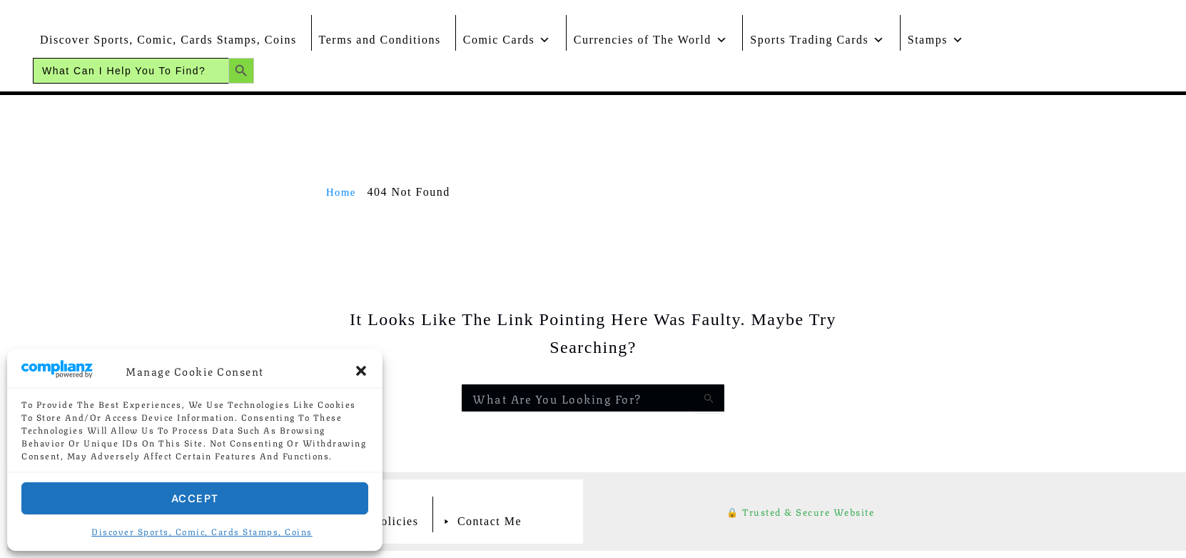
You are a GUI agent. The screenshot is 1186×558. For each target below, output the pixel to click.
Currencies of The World (651, 36)
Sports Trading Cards (818, 36)
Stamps (936, 36)
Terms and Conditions (380, 40)
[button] (361, 371)
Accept (195, 499)
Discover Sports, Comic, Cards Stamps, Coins (202, 531)
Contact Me (489, 521)
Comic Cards (507, 36)
